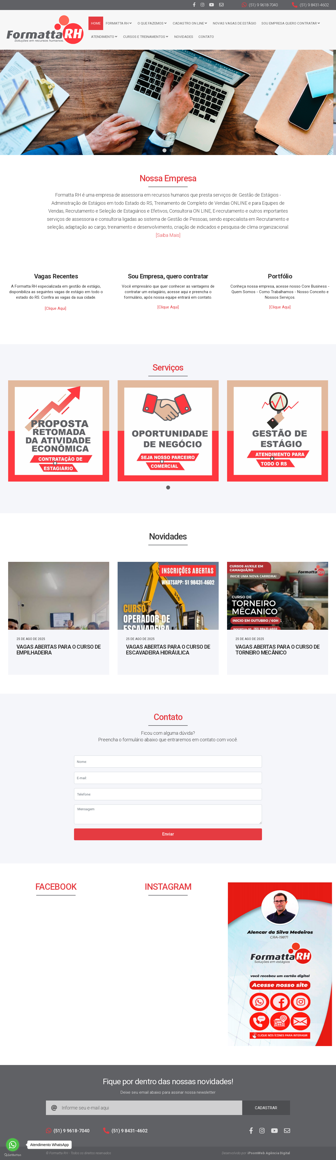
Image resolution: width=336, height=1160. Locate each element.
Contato (204, 36)
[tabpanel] (168, 102)
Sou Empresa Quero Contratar (289, 23)
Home (94, 23)
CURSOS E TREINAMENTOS (143, 36)
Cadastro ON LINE (188, 23)
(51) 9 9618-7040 (260, 5)
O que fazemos (150, 23)
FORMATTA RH (117, 23)
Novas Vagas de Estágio (232, 23)
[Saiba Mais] (168, 235)
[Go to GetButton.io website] (12, 1154)
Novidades (181, 36)
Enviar (168, 834)
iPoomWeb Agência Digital (269, 1153)
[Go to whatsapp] (12, 1144)
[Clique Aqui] (55, 308)
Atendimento (102, 36)
